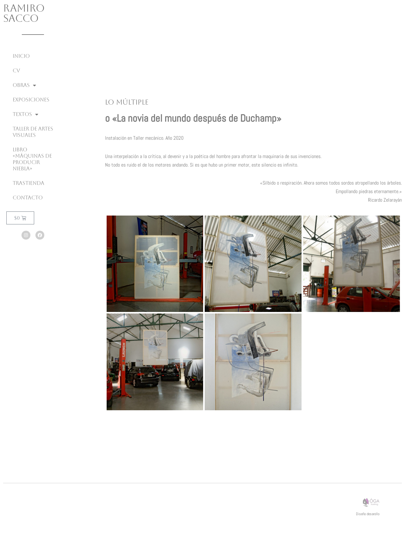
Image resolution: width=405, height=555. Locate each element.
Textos (25, 114)
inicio (21, 56)
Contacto (28, 198)
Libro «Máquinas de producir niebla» (32, 159)
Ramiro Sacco (24, 13)
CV (16, 71)
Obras (24, 85)
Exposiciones (31, 100)
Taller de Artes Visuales (33, 132)
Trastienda (28, 183)
